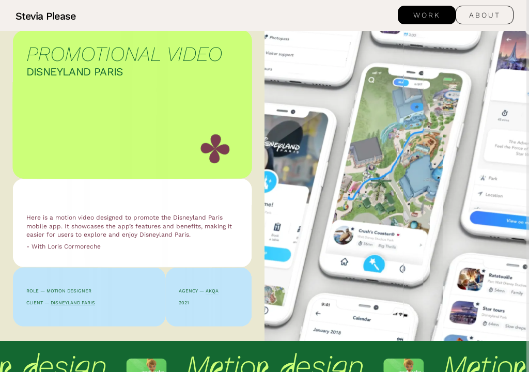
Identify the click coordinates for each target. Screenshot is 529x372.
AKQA (212, 290)
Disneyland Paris (73, 302)
